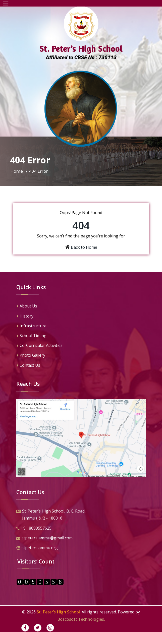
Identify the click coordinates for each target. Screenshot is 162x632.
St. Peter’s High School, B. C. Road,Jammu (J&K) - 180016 (51, 515)
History (24, 316)
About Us (26, 306)
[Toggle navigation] (6, 3)
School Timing (31, 336)
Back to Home (84, 247)
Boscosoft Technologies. (81, 619)
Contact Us (28, 365)
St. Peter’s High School (58, 612)
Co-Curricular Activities (39, 346)
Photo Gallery (30, 355)
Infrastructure (31, 326)
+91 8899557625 (33, 528)
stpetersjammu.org (37, 548)
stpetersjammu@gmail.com (44, 538)
